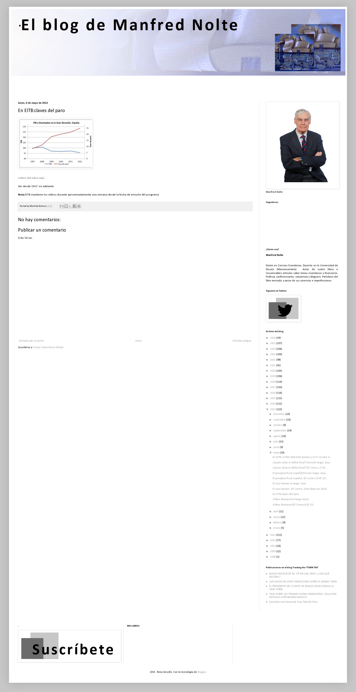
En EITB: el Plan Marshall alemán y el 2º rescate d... (302, 457)
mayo (276, 452)
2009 (273, 551)
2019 (273, 376)
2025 (273, 343)
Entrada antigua (242, 341)
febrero (277, 522)
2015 (273, 398)
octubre (278, 425)
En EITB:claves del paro (286, 494)
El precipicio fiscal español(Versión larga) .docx (299, 473)
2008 (273, 557)
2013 (273, 409)
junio (276, 447)
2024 (273, 349)
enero (277, 528)
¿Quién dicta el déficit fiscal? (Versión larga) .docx (301, 462)
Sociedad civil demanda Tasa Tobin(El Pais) (293, 602)
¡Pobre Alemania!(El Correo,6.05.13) (293, 504)
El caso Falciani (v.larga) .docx (289, 483)
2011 (273, 540)
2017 (273, 387)
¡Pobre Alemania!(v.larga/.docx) (291, 499)
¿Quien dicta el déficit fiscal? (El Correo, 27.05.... (300, 468)
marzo (277, 517)
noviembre (279, 419)
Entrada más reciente (31, 341)
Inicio (138, 341)
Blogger (202, 672)
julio (276, 441)
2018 (273, 382)
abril (276, 511)
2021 (273, 365)
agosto (277, 436)
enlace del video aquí (31, 178)
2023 (273, 354)
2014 (273, 403)
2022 (273, 360)
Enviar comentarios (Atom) (49, 347)
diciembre (279, 414)
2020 (273, 371)
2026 (273, 338)
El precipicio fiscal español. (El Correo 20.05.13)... (300, 478)
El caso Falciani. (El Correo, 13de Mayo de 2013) (300, 489)
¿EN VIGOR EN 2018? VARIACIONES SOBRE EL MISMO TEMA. (303, 581)
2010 (273, 546)
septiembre (280, 430)
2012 (273, 535)
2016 (273, 393)
